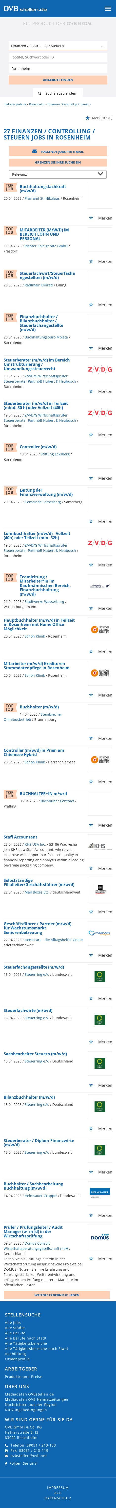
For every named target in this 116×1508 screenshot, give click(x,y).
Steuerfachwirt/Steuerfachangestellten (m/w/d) (47, 275)
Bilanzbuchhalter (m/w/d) (29, 1097)
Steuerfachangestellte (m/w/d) (34, 967)
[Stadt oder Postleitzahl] (58, 68)
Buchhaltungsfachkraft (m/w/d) (43, 189)
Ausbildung (15, 1353)
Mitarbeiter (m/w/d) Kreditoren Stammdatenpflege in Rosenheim (37, 666)
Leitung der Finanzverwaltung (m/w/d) (46, 492)
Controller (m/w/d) (38, 446)
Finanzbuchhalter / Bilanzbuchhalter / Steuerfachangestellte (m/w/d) (41, 323)
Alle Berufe (15, 1333)
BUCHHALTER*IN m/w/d (43, 793)
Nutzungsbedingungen (26, 1409)
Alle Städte (15, 1327)
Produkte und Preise (23, 1376)
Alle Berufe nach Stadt (25, 1338)
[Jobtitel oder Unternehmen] (58, 57)
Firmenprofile (17, 1359)
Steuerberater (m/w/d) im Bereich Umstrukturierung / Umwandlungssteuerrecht (37, 364)
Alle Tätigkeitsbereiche (26, 1343)
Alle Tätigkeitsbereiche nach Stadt (36, 1348)
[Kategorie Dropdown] (102, 46)
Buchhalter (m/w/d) (39, 707)
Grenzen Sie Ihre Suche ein (58, 162)
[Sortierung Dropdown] (101, 175)
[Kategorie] (53, 46)
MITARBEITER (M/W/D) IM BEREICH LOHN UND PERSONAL (44, 234)
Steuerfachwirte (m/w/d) (28, 1010)
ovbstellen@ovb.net (29, 1455)
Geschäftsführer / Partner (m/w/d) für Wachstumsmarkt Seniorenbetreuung (37, 928)
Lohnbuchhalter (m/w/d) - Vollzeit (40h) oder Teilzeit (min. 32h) (37, 536)
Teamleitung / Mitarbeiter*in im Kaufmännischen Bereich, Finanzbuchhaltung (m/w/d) (45, 585)
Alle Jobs (13, 1322)
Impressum (58, 1487)
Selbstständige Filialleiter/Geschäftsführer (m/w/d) (39, 883)
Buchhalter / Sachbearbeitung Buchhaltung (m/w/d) (33, 1186)
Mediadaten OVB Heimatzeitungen (36, 1399)
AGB (58, 1492)
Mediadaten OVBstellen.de (29, 1394)
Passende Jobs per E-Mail (58, 151)
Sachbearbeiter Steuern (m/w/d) (35, 1054)
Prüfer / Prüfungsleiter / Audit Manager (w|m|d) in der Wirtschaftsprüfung (33, 1232)
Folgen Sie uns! (24, 1463)
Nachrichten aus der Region (31, 1404)
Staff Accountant (20, 837)
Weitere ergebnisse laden (57, 1295)
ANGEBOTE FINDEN (58, 80)
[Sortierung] (53, 175)
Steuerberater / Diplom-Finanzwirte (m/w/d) (39, 1143)
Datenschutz (58, 1498)
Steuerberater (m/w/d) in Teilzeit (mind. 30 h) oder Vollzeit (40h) (36, 406)
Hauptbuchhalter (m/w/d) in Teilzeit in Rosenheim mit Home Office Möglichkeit (39, 624)
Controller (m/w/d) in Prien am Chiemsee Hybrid (34, 752)
